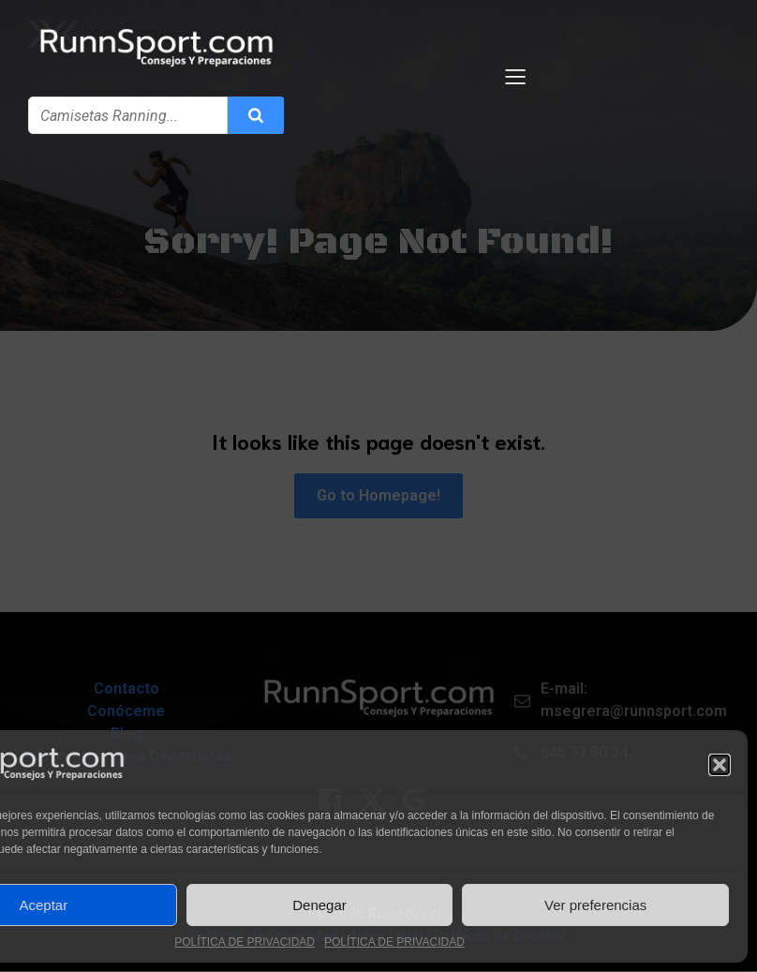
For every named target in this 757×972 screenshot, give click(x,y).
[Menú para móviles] (516, 77)
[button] (719, 764)
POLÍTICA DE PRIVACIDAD (244, 942)
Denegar (319, 905)
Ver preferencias (595, 905)
